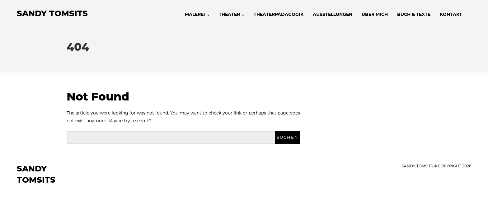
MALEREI (197, 14)
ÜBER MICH (375, 14)
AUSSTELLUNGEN (332, 14)
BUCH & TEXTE (413, 14)
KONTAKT (451, 14)
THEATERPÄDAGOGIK (278, 14)
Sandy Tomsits (52, 14)
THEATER (231, 14)
